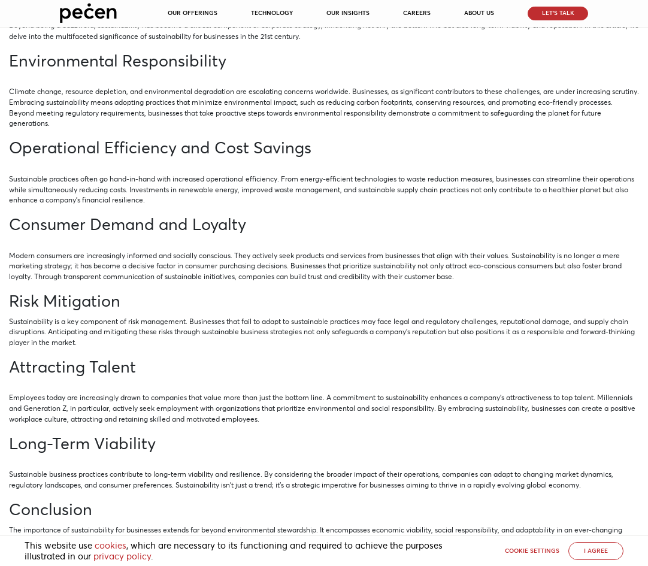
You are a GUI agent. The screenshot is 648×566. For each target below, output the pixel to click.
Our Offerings (192, 13)
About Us (479, 13)
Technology (272, 13)
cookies (110, 545)
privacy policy (122, 556)
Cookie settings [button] (532, 551)
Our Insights (348, 13)
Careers (417, 13)
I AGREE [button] (596, 551)
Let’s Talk (558, 13)
